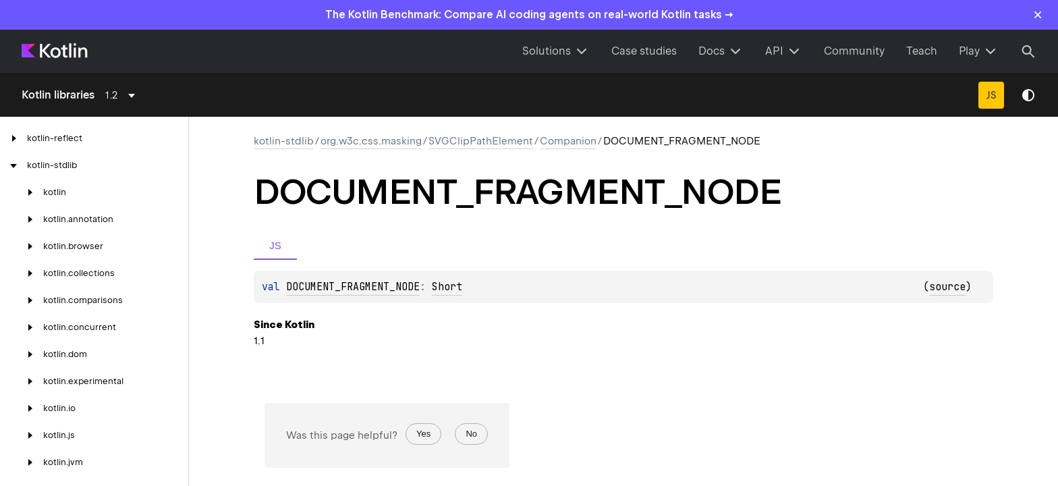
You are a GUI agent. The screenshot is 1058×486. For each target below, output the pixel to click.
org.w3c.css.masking (371, 141)
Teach (921, 51)
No (471, 434)
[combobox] (122, 95)
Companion (568, 141)
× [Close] (1037, 14)
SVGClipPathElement (480, 141)
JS (991, 95)
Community (854, 51)
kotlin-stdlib (284, 141)
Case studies (644, 51)
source (947, 287)
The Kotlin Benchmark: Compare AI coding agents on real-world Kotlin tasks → (529, 14)
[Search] (1028, 51)
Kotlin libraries (58, 94)
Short (447, 287)
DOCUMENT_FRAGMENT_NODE (353, 287)
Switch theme (1028, 95)
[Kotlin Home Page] (55, 51)
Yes (423, 434)
